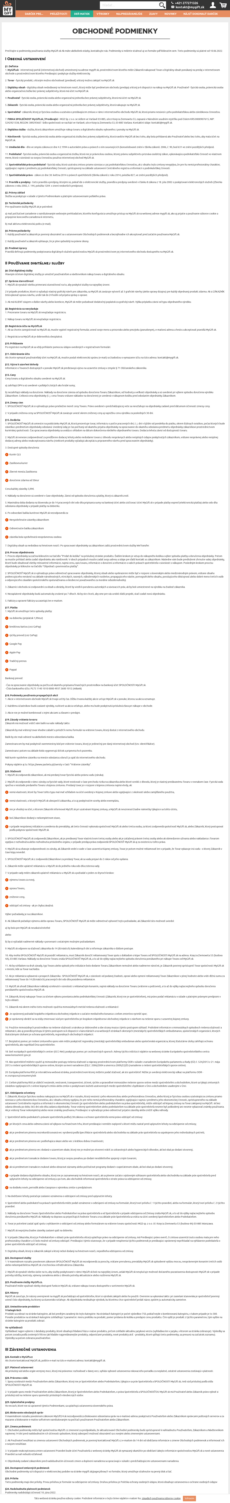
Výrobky (103, 14)
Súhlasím (189, 1498)
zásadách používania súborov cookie (161, 1498)
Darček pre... (34, 14)
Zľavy (153, 14)
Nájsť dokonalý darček (200, 14)
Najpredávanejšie (129, 14)
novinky (171, 14)
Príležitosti (58, 14)
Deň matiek (82, 14)
